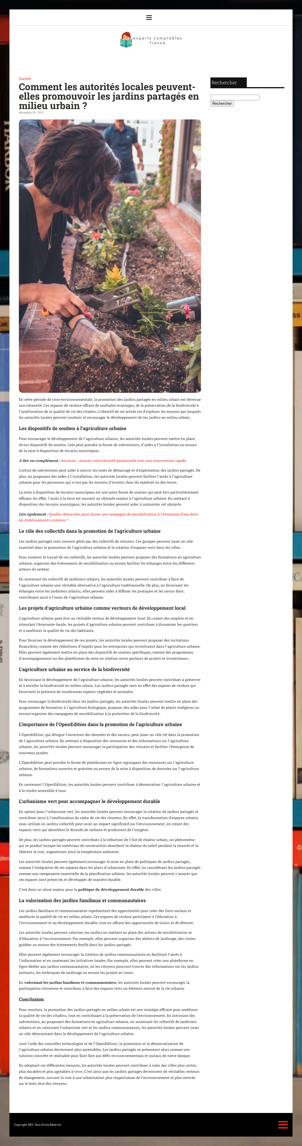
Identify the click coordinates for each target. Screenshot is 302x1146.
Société (25, 78)
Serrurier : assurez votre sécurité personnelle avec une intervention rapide (123, 460)
